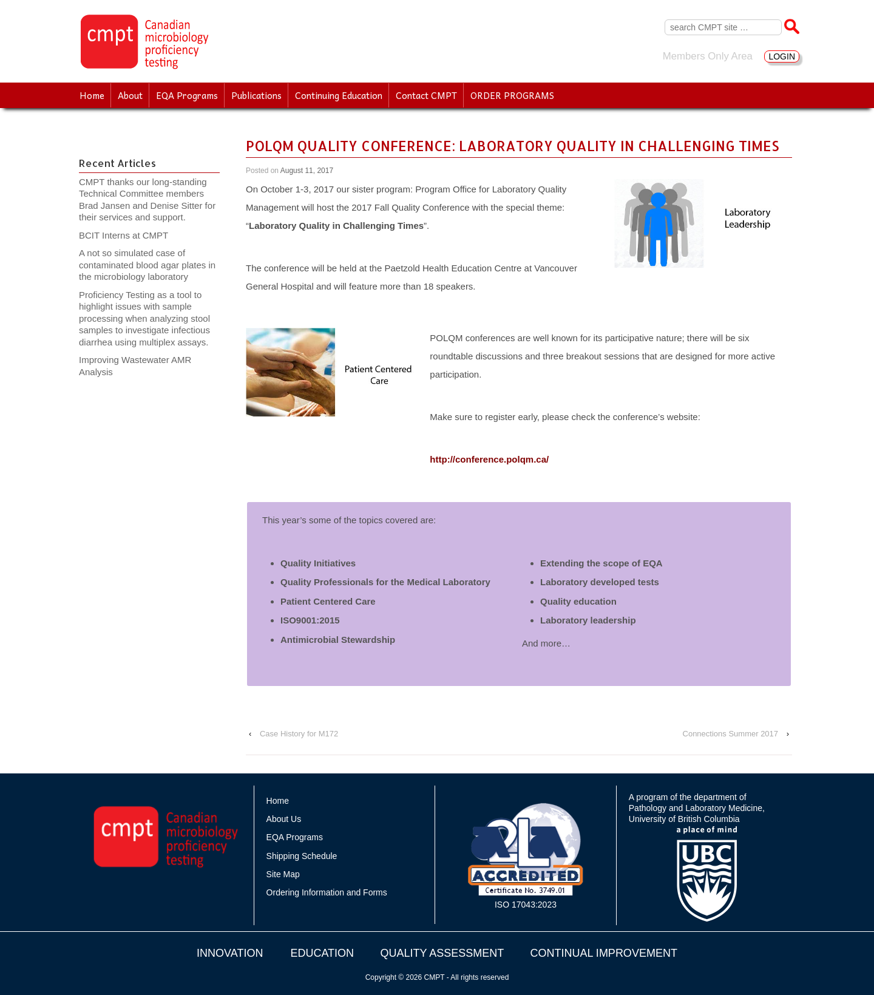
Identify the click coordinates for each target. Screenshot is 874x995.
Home (92, 95)
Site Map (283, 874)
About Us (284, 819)
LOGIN (781, 56)
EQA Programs (187, 95)
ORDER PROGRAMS (512, 95)
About (130, 95)
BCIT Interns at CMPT (130, 235)
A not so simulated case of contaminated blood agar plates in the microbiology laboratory (147, 265)
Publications (256, 95)
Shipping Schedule (301, 856)
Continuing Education (338, 95)
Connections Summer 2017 (731, 733)
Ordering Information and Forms (326, 892)
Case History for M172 (299, 733)
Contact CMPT (426, 95)
